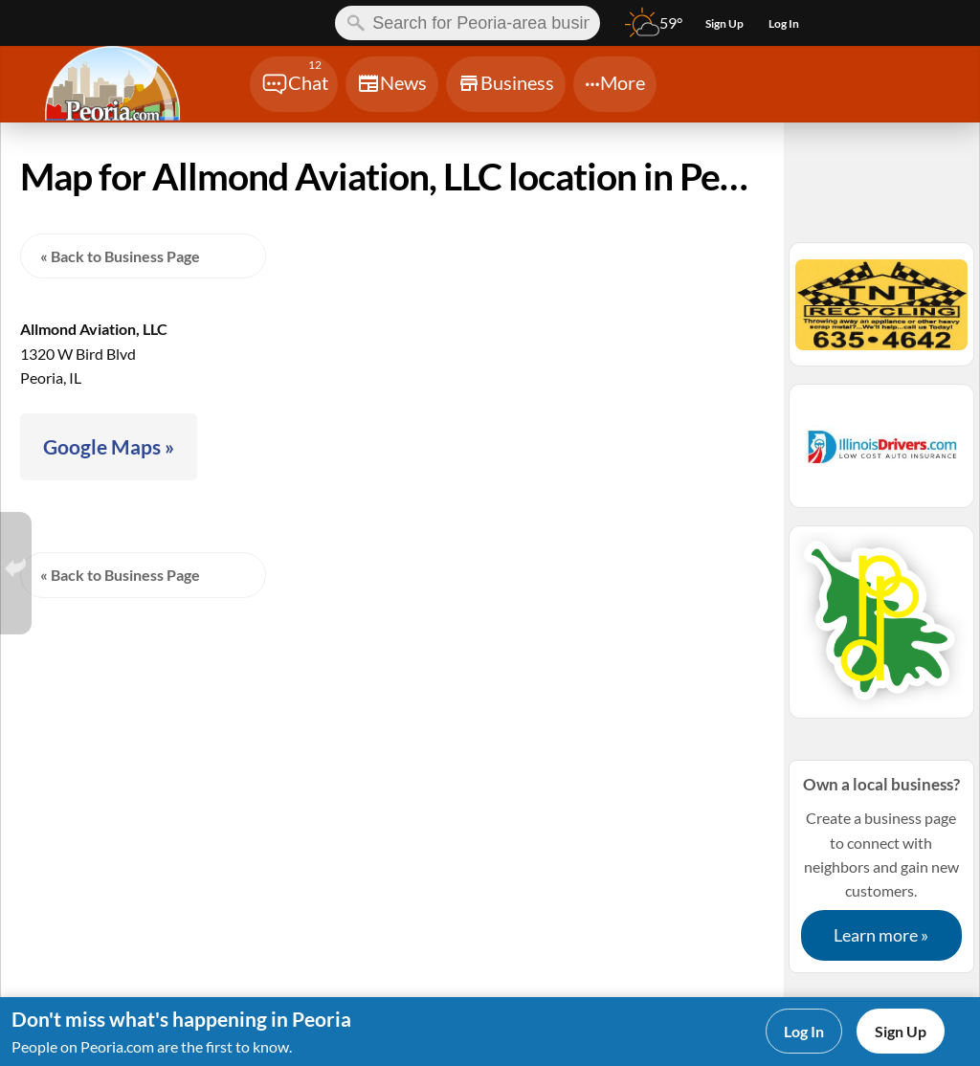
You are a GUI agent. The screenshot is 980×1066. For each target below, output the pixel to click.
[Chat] (294, 84)
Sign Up (900, 1031)
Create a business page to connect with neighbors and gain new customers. (881, 866)
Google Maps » (108, 446)
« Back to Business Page (120, 256)
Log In (804, 1031)
